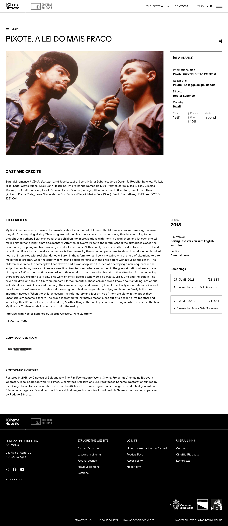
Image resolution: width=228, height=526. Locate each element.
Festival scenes (87, 460)
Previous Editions (89, 466)
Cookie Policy (108, 520)
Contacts (181, 6)
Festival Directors (89, 448)
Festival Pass (135, 454)
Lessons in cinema (89, 454)
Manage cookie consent (139, 520)
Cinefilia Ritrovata (187, 454)
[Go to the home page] (12, 6)
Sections (83, 473)
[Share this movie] (220, 41)
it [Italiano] (198, 6)
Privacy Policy (83, 520)
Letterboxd (183, 460)
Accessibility (135, 460)
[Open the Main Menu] (219, 6)
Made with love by (198, 520)
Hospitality (134, 466)
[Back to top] (14, 479)
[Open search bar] (211, 6)
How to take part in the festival (147, 448)
